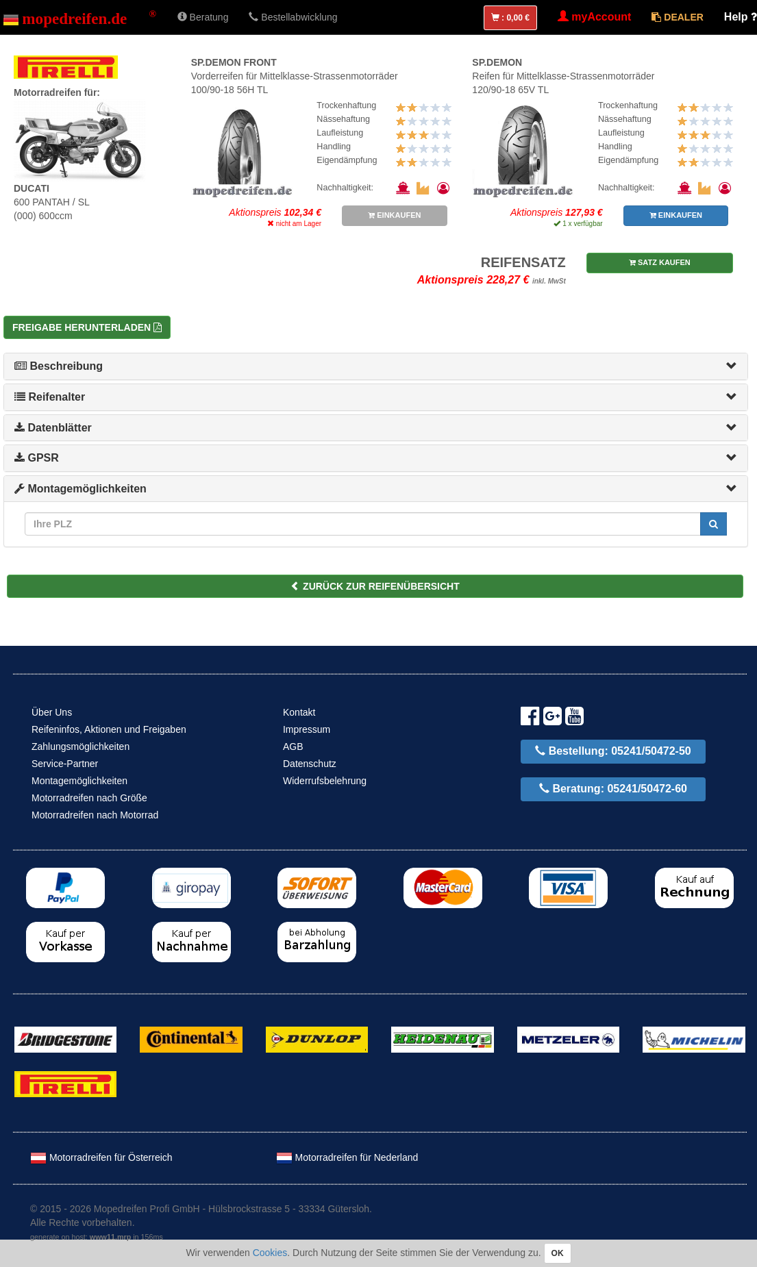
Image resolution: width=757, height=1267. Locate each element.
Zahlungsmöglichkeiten (80, 746)
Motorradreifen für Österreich (101, 1157)
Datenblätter (53, 428)
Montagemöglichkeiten (80, 488)
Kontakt (299, 712)
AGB (293, 746)
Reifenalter (49, 397)
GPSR (36, 458)
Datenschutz (309, 763)
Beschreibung (58, 366)
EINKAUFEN (394, 215)
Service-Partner (65, 763)
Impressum (306, 729)
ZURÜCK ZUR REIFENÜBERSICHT (375, 586)
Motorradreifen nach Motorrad (95, 815)
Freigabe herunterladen (87, 327)
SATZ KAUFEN (660, 262)
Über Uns (52, 712)
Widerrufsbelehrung (325, 780)
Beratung (203, 17)
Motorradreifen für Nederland (347, 1157)
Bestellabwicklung (293, 17)
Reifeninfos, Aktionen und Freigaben (109, 729)
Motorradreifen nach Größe (89, 797)
